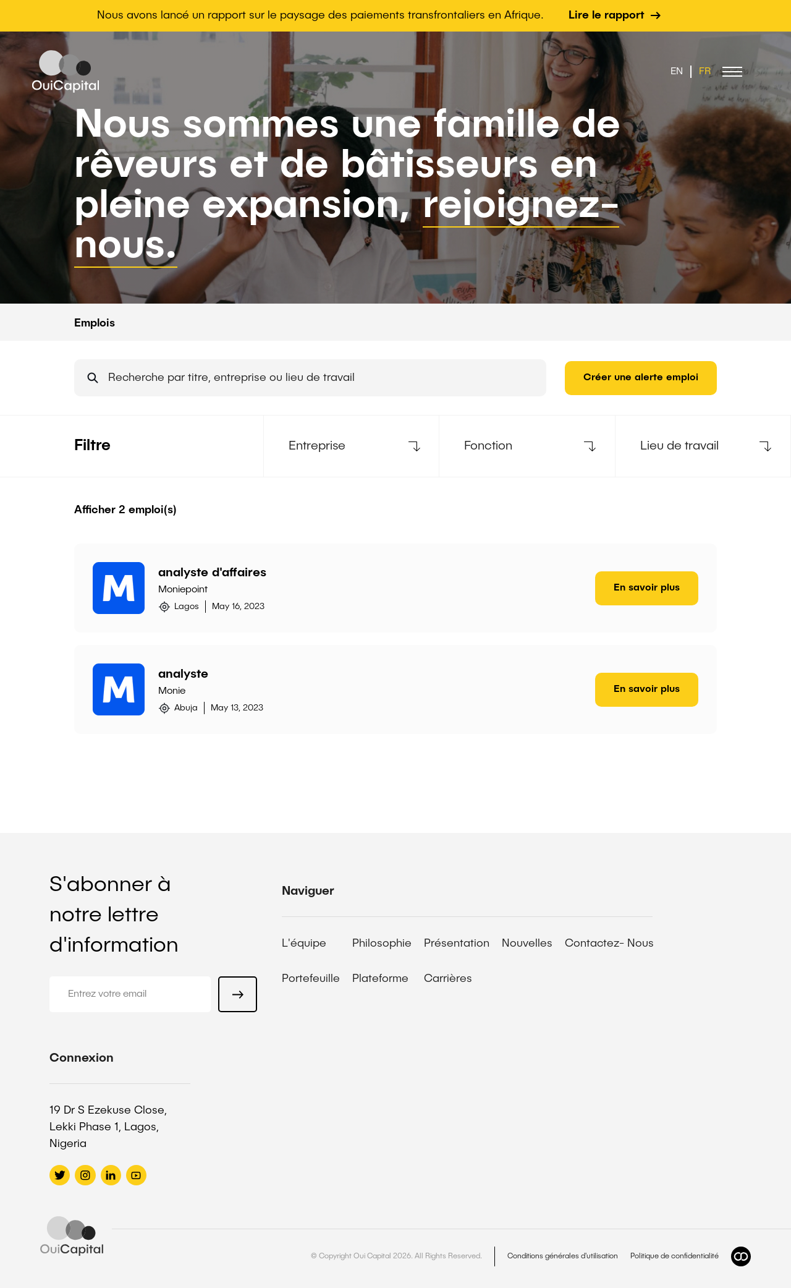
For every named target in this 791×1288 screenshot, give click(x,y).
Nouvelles (527, 943)
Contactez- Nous (609, 943)
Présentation (456, 943)
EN (676, 72)
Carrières (448, 978)
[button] (732, 71)
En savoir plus (647, 588)
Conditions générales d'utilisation (562, 1256)
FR (705, 72)
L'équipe (304, 943)
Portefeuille (311, 978)
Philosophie (382, 943)
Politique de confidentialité (674, 1256)
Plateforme (380, 978)
